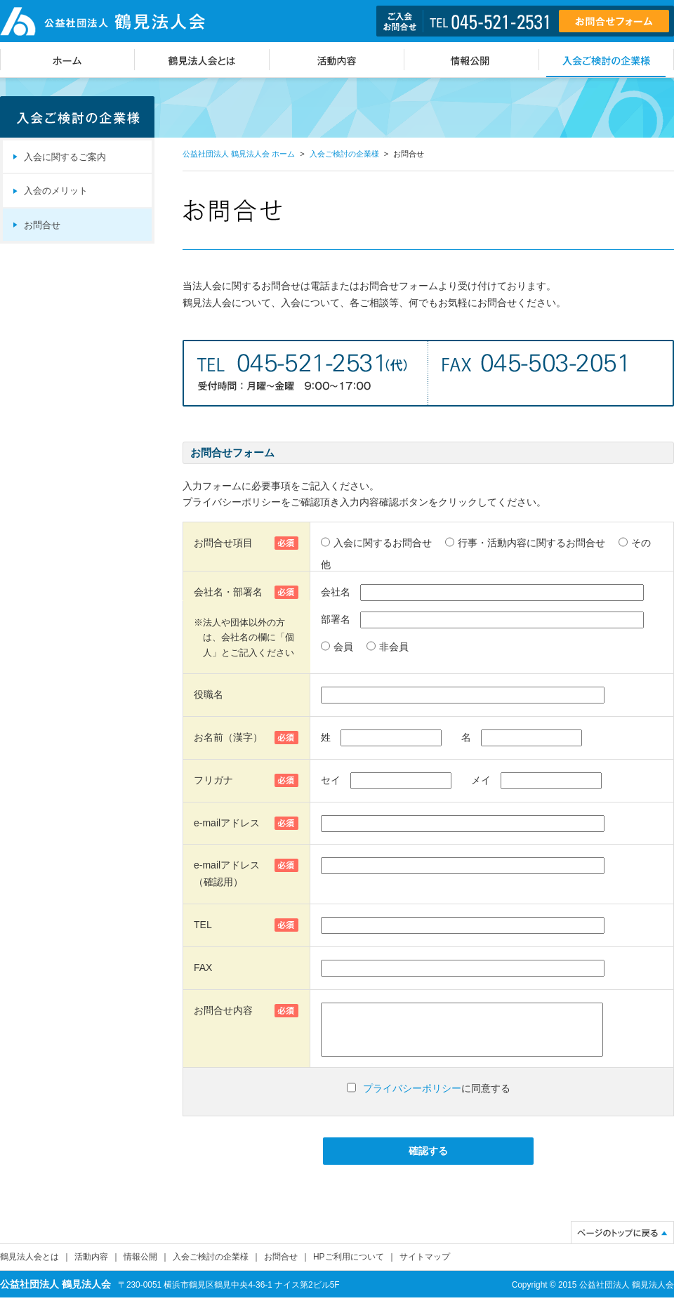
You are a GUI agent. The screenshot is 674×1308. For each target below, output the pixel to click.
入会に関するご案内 (65, 157)
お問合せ (42, 225)
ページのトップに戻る (622, 1242)
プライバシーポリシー (412, 1098)
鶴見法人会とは (202, 60)
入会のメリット (56, 191)
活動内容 (337, 60)
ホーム (67, 60)
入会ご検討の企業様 (606, 60)
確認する (428, 1161)
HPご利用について (348, 1267)
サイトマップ (424, 1267)
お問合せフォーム (614, 21)
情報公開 (471, 60)
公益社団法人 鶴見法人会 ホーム (239, 154)
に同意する (436, 1098)
